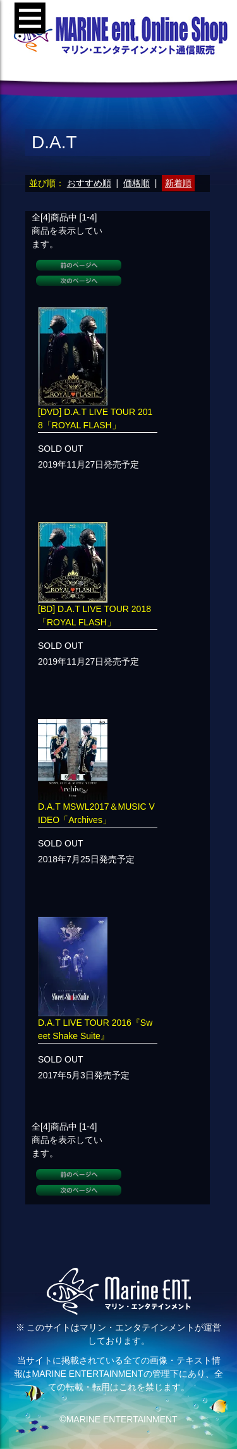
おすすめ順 (89, 183)
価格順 (136, 183)
